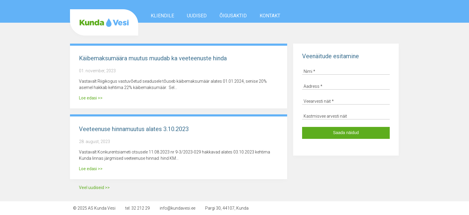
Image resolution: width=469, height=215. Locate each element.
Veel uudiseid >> (94, 187)
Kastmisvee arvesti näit (325, 116)
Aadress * (313, 86)
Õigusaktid (233, 16)
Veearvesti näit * (319, 101)
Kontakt (270, 16)
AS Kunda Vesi (104, 22)
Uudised (197, 16)
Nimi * (309, 71)
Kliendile (162, 16)
